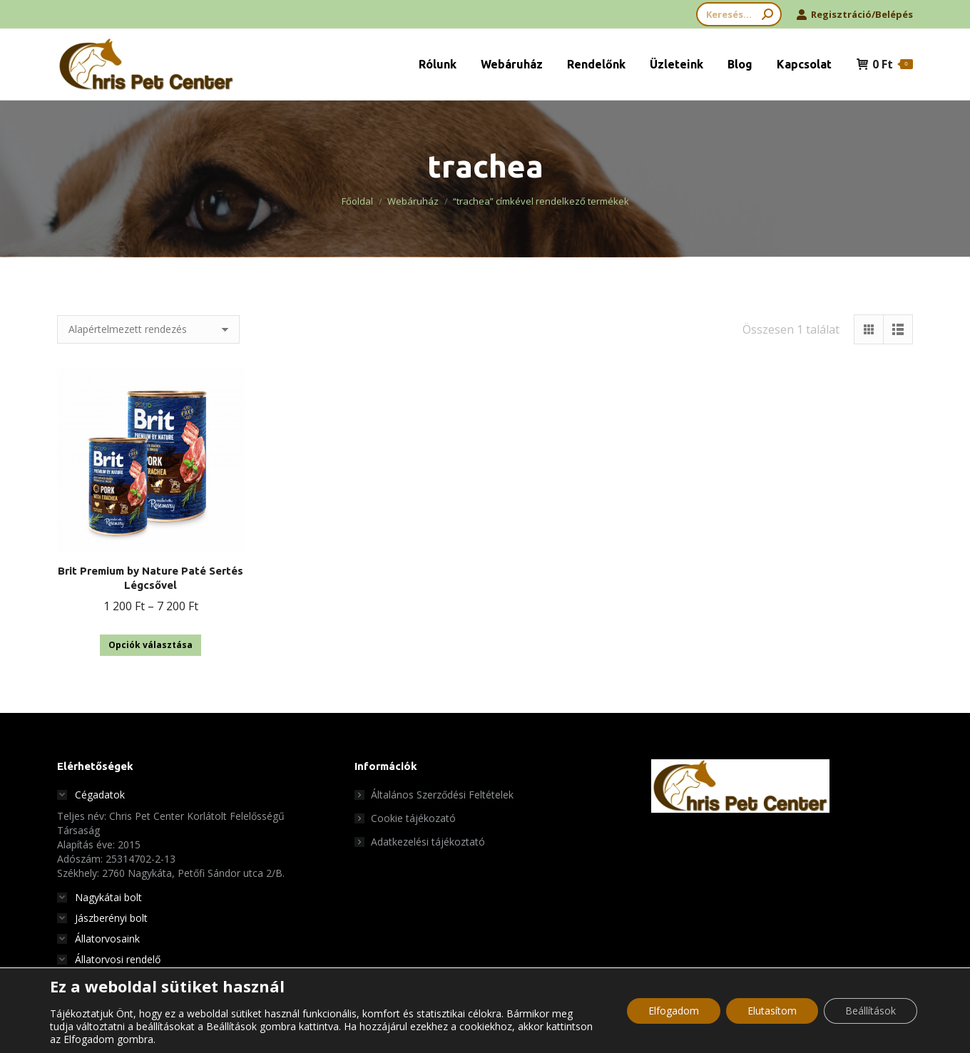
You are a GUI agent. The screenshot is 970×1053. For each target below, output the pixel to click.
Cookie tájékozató (413, 818)
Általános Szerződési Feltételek (442, 794)
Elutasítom (772, 1010)
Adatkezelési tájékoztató (428, 841)
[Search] (739, 14)
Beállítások (870, 1010)
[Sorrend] (148, 329)
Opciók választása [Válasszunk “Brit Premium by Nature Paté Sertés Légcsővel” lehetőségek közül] (150, 645)
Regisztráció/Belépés (854, 14)
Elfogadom (673, 1010)
